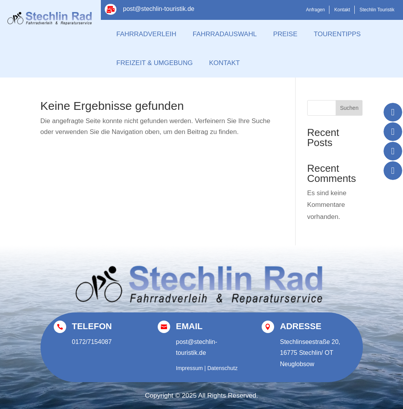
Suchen (349, 108)
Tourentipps (337, 34)
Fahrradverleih (146, 34)
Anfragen (315, 9)
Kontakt (342, 9)
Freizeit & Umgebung (154, 63)
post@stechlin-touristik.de (158, 8)
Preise (285, 34)
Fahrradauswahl (225, 34)
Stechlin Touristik (376, 9)
